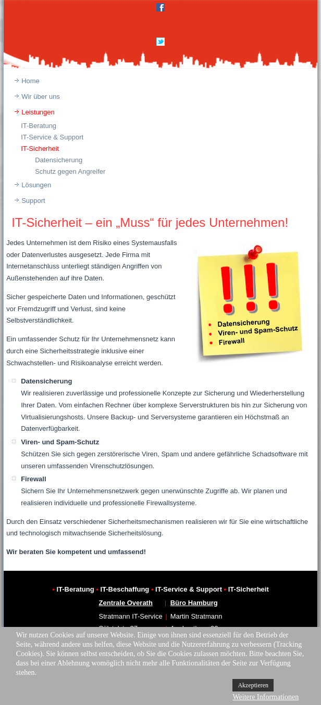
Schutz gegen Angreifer (70, 171)
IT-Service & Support (52, 137)
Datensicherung (58, 160)
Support (33, 200)
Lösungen (36, 185)
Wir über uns (40, 96)
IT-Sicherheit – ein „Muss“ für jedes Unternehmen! (149, 222)
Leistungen (38, 112)
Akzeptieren (253, 685)
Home (30, 81)
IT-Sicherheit (40, 148)
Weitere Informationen (265, 697)
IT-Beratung (38, 126)
